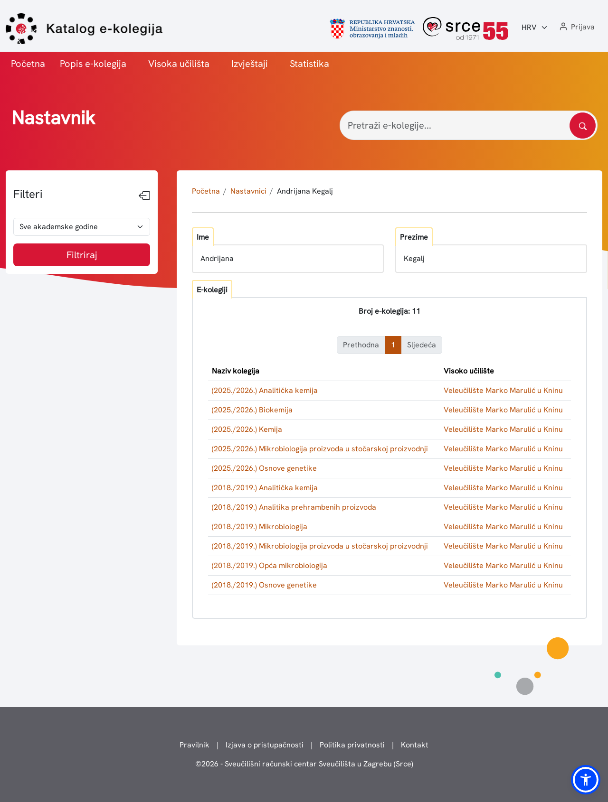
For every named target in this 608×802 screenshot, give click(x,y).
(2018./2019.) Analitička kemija (265, 488)
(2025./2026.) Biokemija (252, 410)
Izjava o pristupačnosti (265, 745)
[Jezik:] (535, 27)
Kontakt (414, 745)
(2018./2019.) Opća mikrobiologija (269, 565)
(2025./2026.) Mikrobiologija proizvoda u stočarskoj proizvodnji (320, 449)
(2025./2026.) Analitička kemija (265, 390)
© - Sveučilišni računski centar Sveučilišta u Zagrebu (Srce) (304, 764)
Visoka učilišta (178, 63)
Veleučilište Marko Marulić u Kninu (503, 390)
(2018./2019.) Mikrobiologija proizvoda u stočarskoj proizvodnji (320, 546)
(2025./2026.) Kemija (247, 429)
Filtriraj (81, 255)
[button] (576, 27)
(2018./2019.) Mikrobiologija (259, 527)
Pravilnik (194, 745)
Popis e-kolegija (93, 63)
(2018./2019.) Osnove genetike (264, 585)
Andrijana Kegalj (305, 191)
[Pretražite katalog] (583, 125)
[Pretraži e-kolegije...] (469, 125)
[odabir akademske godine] (81, 227)
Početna (28, 63)
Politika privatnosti (352, 745)
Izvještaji (249, 63)
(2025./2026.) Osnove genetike (264, 468)
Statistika (309, 63)
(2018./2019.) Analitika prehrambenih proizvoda (294, 507)
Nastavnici (248, 191)
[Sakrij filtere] (144, 196)
